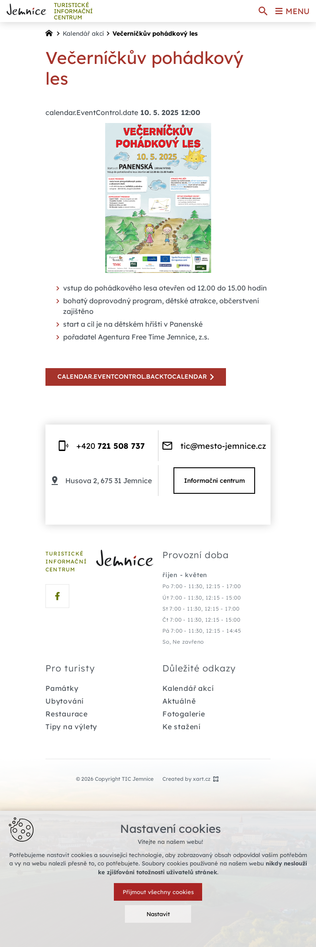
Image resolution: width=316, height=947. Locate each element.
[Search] (263, 11)
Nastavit (158, 913)
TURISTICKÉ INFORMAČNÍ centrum (73, 11)
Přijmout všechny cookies (158, 891)
